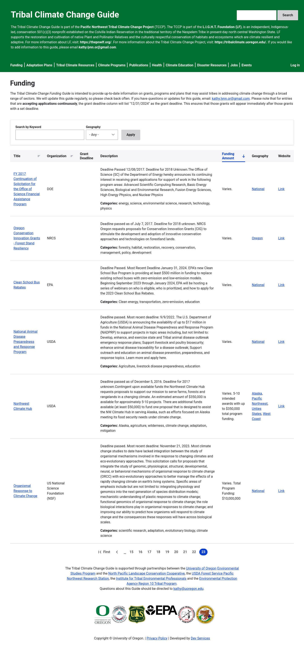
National (258, 189)
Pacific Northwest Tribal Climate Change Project (117, 27)
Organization (56, 156)
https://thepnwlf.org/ (95, 42)
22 (195, 552)
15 (132, 552)
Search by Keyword (28, 127)
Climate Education (179, 65)
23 (204, 552)
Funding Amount (233, 157)
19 (168, 552)
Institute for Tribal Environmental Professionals (151, 579)
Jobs (234, 65)
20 (177, 552)
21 (186, 552)
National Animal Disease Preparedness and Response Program (26, 342)
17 (150, 552)
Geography (93, 127)
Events (247, 65)
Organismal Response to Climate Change (25, 491)
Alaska (257, 393)
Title (17, 156)
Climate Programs (112, 65)
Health (157, 65)
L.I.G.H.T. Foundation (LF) (222, 27)
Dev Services (200, 638)
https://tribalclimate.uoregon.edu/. (241, 42)
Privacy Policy (157, 638)
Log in (295, 65)
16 (141, 552)
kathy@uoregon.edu (189, 589)
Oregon (257, 238)
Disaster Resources (212, 65)
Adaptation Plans (39, 65)
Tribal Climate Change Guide (65, 15)
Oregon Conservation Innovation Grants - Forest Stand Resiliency (27, 238)
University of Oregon (201, 568)
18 (159, 552)
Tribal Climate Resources (75, 65)
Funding (16, 65)
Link (281, 189)
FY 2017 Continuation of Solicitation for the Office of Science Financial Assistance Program (27, 189)
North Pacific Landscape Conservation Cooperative (146, 573)
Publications (138, 65)
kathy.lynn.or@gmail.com (231, 99)
